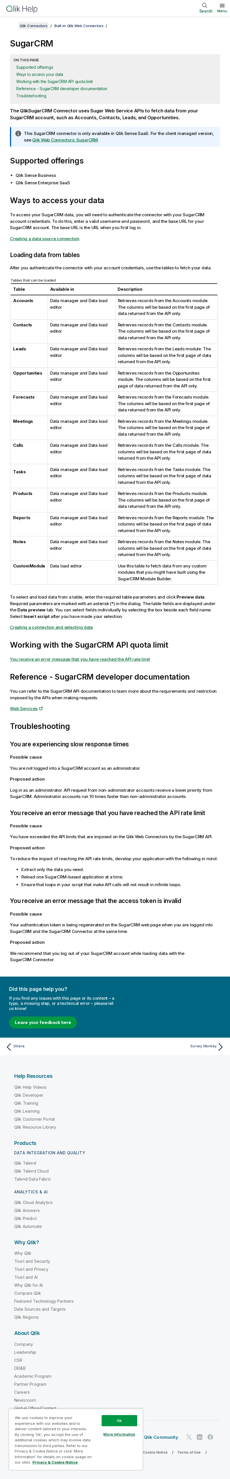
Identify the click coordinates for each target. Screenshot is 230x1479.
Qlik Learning (27, 1111)
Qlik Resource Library (35, 1127)
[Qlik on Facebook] (210, 1437)
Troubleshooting (31, 95)
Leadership (25, 1352)
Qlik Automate (28, 1226)
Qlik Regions (26, 1317)
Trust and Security (32, 1261)
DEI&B (20, 1368)
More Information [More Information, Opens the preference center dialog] (119, 1434)
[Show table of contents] (11, 25)
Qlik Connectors (33, 25)
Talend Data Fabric (32, 1179)
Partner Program (30, 1384)
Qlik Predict (25, 1218)
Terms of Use (189, 1452)
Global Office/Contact (35, 1408)
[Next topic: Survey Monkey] (171, 1047)
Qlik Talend (25, 1163)
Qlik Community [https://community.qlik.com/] (161, 1437)
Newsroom (25, 1400)
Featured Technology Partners (44, 1301)
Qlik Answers (27, 1210)
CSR (18, 1360)
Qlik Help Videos (30, 1087)
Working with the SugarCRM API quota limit (54, 81)
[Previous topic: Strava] (58, 1047)
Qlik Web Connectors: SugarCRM (65, 140)
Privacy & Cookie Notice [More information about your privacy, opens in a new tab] (55, 1462)
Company (23, 1344)
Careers (22, 1392)
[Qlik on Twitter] (189, 1437)
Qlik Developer (28, 1095)
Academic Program (33, 1376)
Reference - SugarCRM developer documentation (61, 88)
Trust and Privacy (31, 1269)
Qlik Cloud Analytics (33, 1202)
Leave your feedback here (43, 1022)
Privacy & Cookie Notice (147, 1452)
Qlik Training (26, 1103)
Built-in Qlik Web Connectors (79, 25)
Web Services (24, 708)
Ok (119, 1420)
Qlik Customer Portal (34, 1119)
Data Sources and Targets (40, 1309)
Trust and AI (26, 1277)
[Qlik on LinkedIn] (199, 1437)
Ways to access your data (39, 74)
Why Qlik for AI (28, 1285)
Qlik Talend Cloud (31, 1171)
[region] (76, 1439)
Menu (222, 11)
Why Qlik (22, 1253)
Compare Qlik (27, 1293)
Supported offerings (34, 67)
